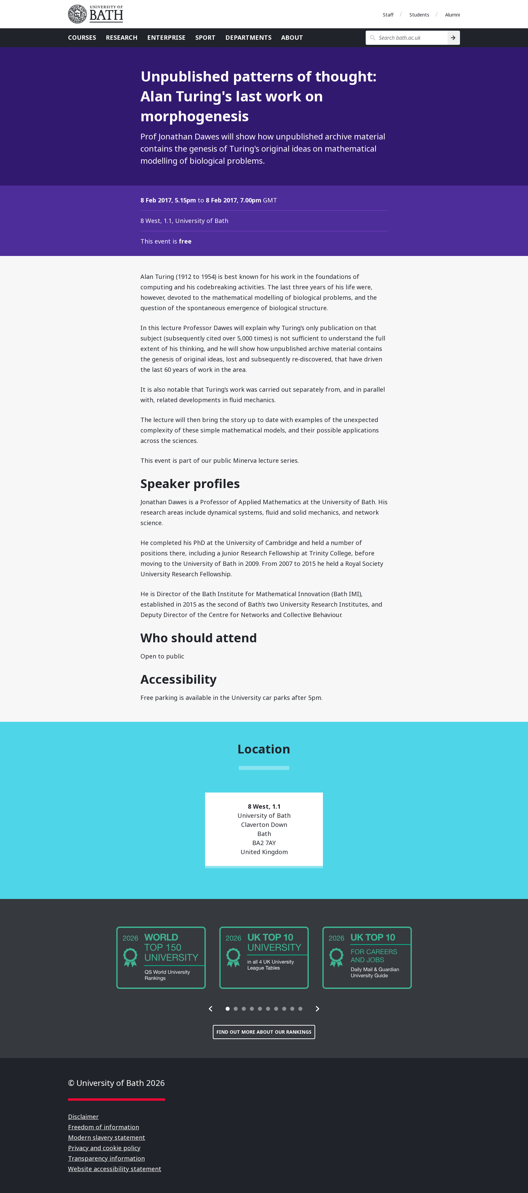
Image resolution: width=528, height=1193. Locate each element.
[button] (211, 1008)
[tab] (228, 1009)
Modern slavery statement (106, 1137)
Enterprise (166, 37)
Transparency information (106, 1158)
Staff (388, 14)
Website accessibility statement (114, 1169)
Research (121, 37)
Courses (82, 37)
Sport (205, 37)
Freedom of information (103, 1127)
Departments (248, 37)
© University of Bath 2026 (116, 1082)
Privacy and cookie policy (104, 1148)
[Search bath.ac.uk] (407, 38)
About (292, 37)
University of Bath (98, 14)
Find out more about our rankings (264, 1032)
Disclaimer (83, 1117)
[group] (161, 958)
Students (419, 14)
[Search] (454, 38)
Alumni (452, 14)
